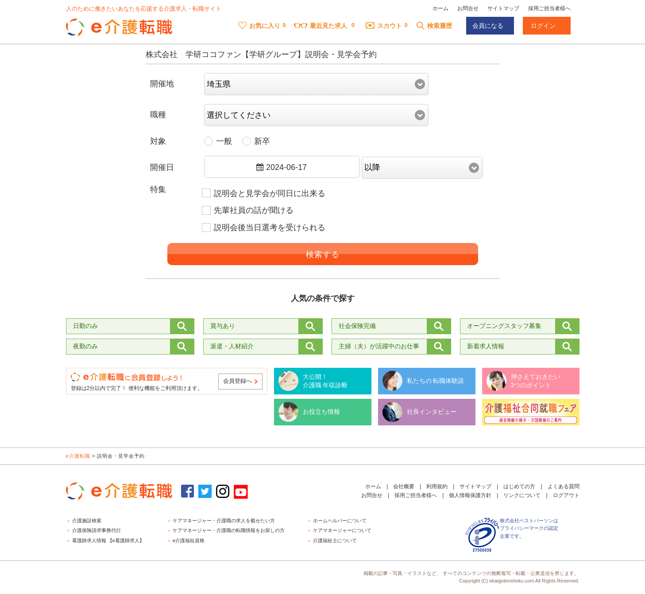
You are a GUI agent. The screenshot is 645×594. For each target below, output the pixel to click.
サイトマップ (503, 8)
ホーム (440, 8)
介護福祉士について (335, 540)
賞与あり (222, 325)
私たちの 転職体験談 (435, 380)
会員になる (487, 25)
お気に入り (259, 25)
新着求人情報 (485, 346)
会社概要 (403, 486)
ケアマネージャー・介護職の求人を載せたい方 (224, 520)
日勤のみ (85, 325)
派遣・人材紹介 (232, 346)
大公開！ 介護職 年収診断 (325, 381)
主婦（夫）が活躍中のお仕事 (379, 346)
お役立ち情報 (321, 411)
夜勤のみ (85, 346)
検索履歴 (434, 25)
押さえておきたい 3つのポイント (535, 381)
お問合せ (468, 8)
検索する (323, 254)
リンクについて (522, 495)
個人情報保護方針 (470, 495)
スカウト (384, 25)
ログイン (543, 25)
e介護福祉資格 (189, 540)
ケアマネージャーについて (342, 530)
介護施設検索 (86, 520)
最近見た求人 (320, 25)
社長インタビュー (431, 411)
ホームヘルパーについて (340, 520)
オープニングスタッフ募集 (504, 325)
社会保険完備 (357, 325)
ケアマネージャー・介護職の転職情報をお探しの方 (229, 530)
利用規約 (437, 486)
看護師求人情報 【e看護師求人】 (108, 540)
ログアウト (566, 495)
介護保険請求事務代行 (96, 530)
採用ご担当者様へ (549, 8)
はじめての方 (519, 486)
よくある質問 (563, 486)
